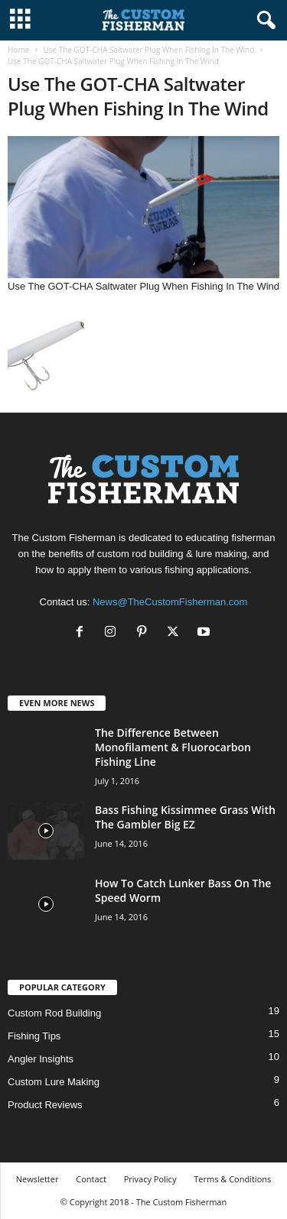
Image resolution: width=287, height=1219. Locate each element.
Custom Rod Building (54, 1013)
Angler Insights (40, 1059)
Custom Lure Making (53, 1082)
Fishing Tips (34, 1036)
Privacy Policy (150, 1179)
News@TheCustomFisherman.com (170, 602)
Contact (91, 1179)
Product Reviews (45, 1104)
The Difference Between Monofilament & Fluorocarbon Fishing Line (173, 747)
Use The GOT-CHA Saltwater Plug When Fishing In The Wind (148, 49)
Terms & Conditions (232, 1179)
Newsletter (37, 1179)
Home (18, 49)
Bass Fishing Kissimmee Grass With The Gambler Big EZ (185, 817)
